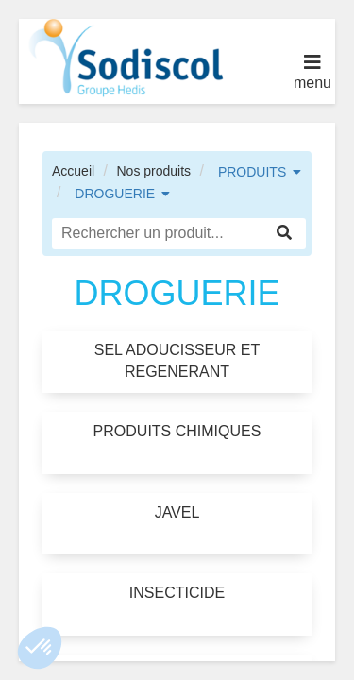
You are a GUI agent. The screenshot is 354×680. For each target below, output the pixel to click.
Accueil (73, 170)
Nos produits (153, 170)
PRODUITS (252, 171)
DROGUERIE (115, 193)
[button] (39, 648)
